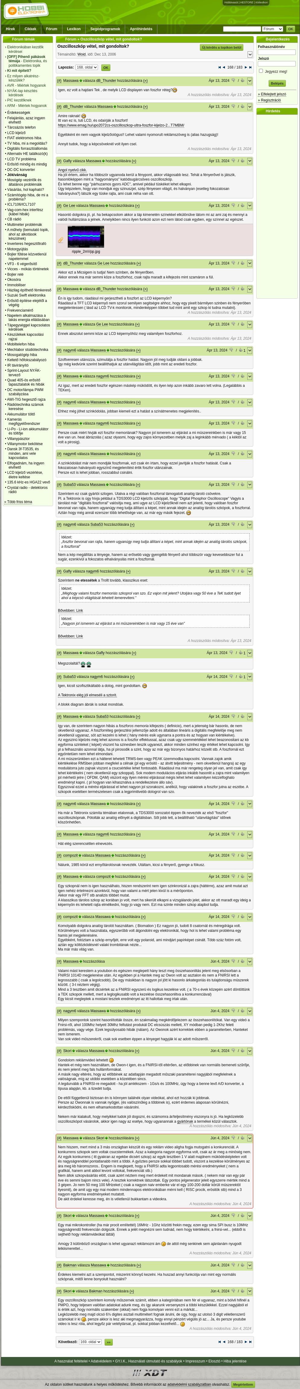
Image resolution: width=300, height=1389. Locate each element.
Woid (81, 54)
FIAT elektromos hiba (24, 138)
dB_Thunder (106, 81)
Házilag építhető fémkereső (29, 290)
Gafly (67, 161)
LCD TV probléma (21, 159)
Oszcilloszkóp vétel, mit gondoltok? (93, 46)
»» (108, 1342)
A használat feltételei (70, 1361)
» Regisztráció (269, 100)
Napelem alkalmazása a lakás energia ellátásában (28, 317)
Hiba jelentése (235, 1361)
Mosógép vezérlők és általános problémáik (24, 182)
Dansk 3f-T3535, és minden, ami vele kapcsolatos (23, 453)
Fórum (51, 29)
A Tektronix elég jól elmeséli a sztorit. (87, 695)
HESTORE (246, 2)
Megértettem (243, 1384)
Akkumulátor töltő (21, 414)
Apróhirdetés (141, 29)
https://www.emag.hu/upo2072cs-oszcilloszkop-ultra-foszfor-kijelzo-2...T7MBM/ (121, 125)
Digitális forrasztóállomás (27, 148)
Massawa (71, 81)
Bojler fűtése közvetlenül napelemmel (26, 256)
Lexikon (74, 29)
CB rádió (14, 219)
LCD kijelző (16, 133)
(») (145, 81)
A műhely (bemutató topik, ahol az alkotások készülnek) (28, 234)
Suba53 (69, 485)
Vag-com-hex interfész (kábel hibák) (25, 212)
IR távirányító (18, 365)
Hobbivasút (231, 2)
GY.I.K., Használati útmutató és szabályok (148, 1361)
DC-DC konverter (21, 170)
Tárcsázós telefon (21, 127)
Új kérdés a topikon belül (221, 47)
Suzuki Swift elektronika (26, 295)
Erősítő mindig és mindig (27, 164)
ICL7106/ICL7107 (21, 204)
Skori (67, 1051)
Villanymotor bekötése (25, 444)
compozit (70, 855)
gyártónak (185, 1121)
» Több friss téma (18, 502)
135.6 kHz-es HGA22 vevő (28, 482)
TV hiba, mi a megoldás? (27, 143)
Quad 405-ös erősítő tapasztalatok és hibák (25, 382)
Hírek (10, 29)
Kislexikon (261, 2)
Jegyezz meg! (277, 70)
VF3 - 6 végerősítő (22, 264)
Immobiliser (16, 285)
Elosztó (214, 1361)
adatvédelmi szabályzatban (189, 1384)
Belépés (277, 83)
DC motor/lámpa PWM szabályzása (25, 392)
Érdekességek (18, 113)
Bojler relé (15, 274)
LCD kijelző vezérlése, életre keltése (25, 474)
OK (290, 29)
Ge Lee (69, 206)
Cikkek (30, 29)
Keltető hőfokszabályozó (26, 360)
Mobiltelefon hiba (21, 344)
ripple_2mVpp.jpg (86, 251)
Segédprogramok (105, 29)
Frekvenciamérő (20, 310)
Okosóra (14, 279)
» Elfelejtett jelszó (272, 94)
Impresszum (195, 1361)
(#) (59, 81)
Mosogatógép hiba (22, 355)
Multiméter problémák (24, 225)
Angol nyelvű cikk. (72, 170)
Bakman (70, 1265)
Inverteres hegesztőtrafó (26, 244)
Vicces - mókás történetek (28, 269)
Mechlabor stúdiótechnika (27, 350)
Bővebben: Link (70, 610)
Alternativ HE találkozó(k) (27, 154)
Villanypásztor (18, 439)
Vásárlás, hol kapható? (25, 190)
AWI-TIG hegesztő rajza (26, 399)
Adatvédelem (101, 1361)
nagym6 (69, 350)
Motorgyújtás (17, 249)
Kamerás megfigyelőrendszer (23, 421)
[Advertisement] (279, 206)
